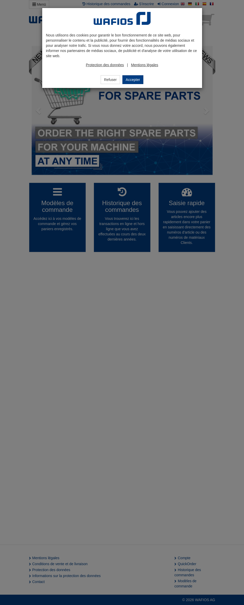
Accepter (133, 80)
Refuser (110, 80)
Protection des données (105, 65)
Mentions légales (144, 65)
